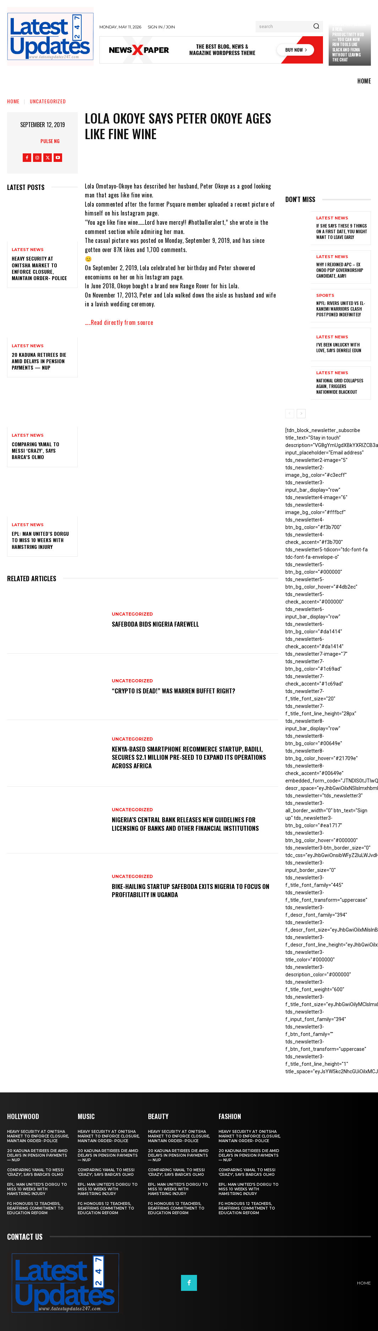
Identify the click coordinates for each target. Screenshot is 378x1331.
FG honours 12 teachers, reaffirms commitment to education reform (35, 1208)
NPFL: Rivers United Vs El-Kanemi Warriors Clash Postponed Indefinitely (340, 308)
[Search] (316, 26)
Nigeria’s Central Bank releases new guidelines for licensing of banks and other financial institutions (188, 823)
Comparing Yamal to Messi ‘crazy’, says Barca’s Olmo (35, 450)
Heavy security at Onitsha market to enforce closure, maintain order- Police (39, 268)
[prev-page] (289, 413)
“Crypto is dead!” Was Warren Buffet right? (177, 690)
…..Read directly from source (119, 322)
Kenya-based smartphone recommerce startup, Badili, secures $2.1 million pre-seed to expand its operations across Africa (192, 757)
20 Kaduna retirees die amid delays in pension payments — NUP (39, 361)
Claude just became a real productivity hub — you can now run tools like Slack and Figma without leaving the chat (349, 41)
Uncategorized (48, 101)
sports (325, 296)
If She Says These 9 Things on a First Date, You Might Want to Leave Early (341, 231)
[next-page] (301, 413)
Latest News (28, 250)
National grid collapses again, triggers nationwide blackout (339, 386)
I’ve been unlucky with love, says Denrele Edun (338, 348)
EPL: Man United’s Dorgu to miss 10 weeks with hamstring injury (40, 540)
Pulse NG (50, 140)
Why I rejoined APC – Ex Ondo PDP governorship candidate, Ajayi (339, 270)
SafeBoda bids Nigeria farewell (157, 623)
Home (13, 101)
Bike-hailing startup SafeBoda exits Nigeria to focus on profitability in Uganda (190, 890)
